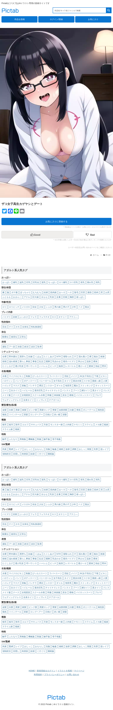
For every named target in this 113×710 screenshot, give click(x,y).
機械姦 (31, 439)
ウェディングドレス (11, 400)
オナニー (63, 317)
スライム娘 (7, 429)
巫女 (65, 395)
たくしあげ (49, 356)
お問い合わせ (73, 674)
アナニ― (73, 317)
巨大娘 (36, 297)
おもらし (39, 449)
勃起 (97, 366)
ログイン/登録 (56, 19)
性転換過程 (36, 327)
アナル (27, 297)
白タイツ (15, 390)
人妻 (105, 381)
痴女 (96, 356)
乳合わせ (56, 361)
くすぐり (41, 454)
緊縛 (11, 449)
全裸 (4, 356)
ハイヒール (27, 390)
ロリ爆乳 (63, 282)
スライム (89, 424)
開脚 (48, 361)
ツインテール (15, 414)
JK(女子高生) (86, 376)
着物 (71, 395)
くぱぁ (38, 356)
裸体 (95, 361)
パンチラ (32, 385)
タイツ (67, 381)
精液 (102, 356)
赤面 (20, 347)
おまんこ (17, 297)
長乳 (82, 282)
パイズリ (6, 317)
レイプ (19, 449)
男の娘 (57, 307)
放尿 (68, 449)
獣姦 (39, 439)
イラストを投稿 (65, 671)
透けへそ (82, 366)
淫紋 (66, 376)
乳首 (52, 297)
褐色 (4, 414)
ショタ (49, 307)
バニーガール (45, 381)
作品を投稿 (19, 19)
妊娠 (30, 356)
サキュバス (36, 424)
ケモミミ (78, 424)
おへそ (62, 292)
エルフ (25, 424)
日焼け (48, 414)
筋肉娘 (53, 292)
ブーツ (76, 390)
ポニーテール (89, 410)
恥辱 (40, 347)
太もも (44, 297)
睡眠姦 (51, 454)
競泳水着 (77, 381)
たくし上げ (7, 366)
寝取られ (67, 356)
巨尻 (83, 292)
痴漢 (61, 366)
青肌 (78, 410)
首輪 (24, 385)
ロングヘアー (36, 414)
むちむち (37, 292)
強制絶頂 (6, 454)
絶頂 (26, 347)
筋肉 (96, 292)
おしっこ (28, 449)
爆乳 (15, 282)
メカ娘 (98, 424)
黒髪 (18, 410)
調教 (74, 449)
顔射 (15, 317)
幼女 (35, 307)
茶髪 (26, 414)
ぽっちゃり (25, 292)
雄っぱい (80, 297)
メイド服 (6, 395)
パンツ (18, 381)
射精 (4, 361)
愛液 (91, 366)
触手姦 (47, 439)
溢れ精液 (13, 361)
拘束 (4, 449)
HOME (32, 671)
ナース (16, 395)
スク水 (87, 381)
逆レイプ (104, 449)
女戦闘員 (26, 395)
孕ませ (81, 361)
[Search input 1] (80, 10)
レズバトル (70, 366)
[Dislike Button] (92, 234)
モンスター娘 (56, 424)
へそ (70, 292)
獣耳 (18, 424)
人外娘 (68, 424)
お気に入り (93, 19)
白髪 (11, 410)
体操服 (57, 395)
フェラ (33, 317)
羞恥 (4, 347)
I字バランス (31, 366)
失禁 (96, 449)
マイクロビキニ (16, 376)
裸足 (41, 385)
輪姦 (54, 449)
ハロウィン (7, 381)
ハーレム (43, 366)
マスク (16, 385)
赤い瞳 (57, 414)
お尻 (107, 292)
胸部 (72, 297)
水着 (4, 376)
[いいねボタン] (37, 234)
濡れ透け (83, 356)
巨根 (65, 297)
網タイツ (86, 390)
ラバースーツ (55, 376)
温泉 (89, 361)
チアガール (54, 400)
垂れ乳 (90, 282)
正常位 (23, 337)
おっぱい (6, 282)
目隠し (16, 454)
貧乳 (44, 282)
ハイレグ (6, 385)
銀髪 (24, 410)
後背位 (14, 337)
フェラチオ (44, 317)
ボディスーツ (30, 381)
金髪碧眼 (63, 410)
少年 (74, 307)
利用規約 (38, 674)
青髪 (54, 410)
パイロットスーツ (84, 395)
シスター (50, 385)
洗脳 (48, 449)
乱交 (41, 361)
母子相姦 (56, 439)
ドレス (106, 390)
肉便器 (25, 454)
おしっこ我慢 (85, 449)
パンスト (66, 390)
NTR (58, 356)
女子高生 (58, 381)
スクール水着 (39, 395)
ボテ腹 (14, 292)
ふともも (6, 297)
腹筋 (90, 292)
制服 (28, 376)
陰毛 (76, 292)
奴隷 (32, 454)
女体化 (25, 327)
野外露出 (13, 356)
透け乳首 (19, 366)
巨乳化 (36, 282)
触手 (4, 439)
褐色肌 (101, 410)
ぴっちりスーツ (40, 376)
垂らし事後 (25, 361)
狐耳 (11, 424)
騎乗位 (5, 337)
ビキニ (104, 376)
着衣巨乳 (39, 390)
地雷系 (68, 385)
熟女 (87, 307)
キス (54, 317)
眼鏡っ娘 (96, 381)
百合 (4, 327)
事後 (35, 361)
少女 (41, 307)
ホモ (18, 327)
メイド (74, 376)
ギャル (59, 385)
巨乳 (28, 282)
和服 (49, 395)
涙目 (33, 347)
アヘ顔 (12, 347)
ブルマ (98, 395)
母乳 (98, 282)
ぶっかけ (24, 317)
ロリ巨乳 (74, 282)
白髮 (72, 410)
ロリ (4, 307)
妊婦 (46, 292)
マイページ (79, 671)
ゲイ (11, 327)
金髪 (4, 410)
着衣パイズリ (69, 361)
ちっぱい (52, 282)
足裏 (58, 297)
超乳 (22, 282)
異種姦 (23, 439)
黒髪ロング (45, 410)
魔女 (76, 385)
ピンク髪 (33, 410)
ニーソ (5, 390)
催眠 (61, 449)
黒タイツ (96, 390)
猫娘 (17, 429)
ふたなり (13, 439)
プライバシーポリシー (54, 674)
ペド (80, 307)
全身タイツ (28, 400)
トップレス (41, 400)
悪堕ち (23, 356)
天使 (46, 424)
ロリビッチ (14, 307)
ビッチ (53, 366)
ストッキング (86, 385)
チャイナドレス (52, 390)
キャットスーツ (102, 385)
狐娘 (106, 424)
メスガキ (26, 307)
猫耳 (4, 424)
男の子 (66, 307)
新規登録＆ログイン (46, 671)
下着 (96, 376)
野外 (104, 366)
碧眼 (65, 414)
